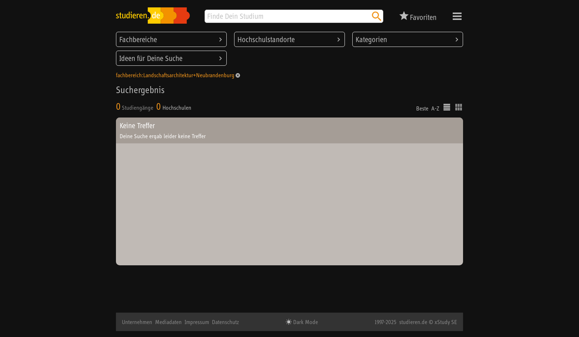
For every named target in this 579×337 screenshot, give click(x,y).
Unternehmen (137, 322)
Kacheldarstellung (458, 107)
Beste (422, 108)
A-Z (435, 108)
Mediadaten (168, 322)
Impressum (197, 322)
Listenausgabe (446, 107)
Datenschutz (225, 322)
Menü (457, 16)
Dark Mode (305, 322)
